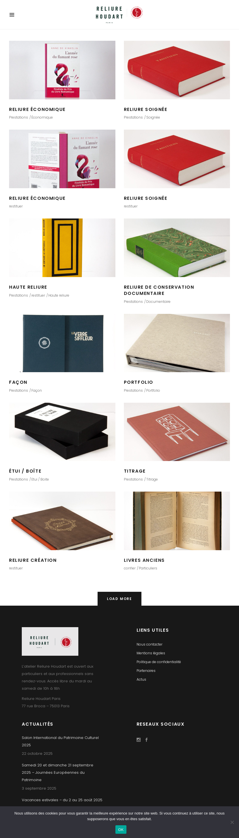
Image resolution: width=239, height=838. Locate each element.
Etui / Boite (40, 479)
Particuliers (148, 568)
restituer (16, 206)
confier (129, 568)
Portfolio (153, 390)
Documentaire (158, 301)
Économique (42, 117)
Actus (141, 679)
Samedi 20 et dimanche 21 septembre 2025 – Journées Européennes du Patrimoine (57, 772)
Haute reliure (58, 295)
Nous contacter (149, 644)
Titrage (152, 479)
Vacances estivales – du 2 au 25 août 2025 (62, 800)
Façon (36, 390)
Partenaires (146, 670)
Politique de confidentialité (159, 661)
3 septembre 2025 (39, 788)
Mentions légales (151, 653)
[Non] (232, 822)
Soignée (153, 117)
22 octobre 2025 (37, 753)
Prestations (18, 117)
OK (121, 830)
